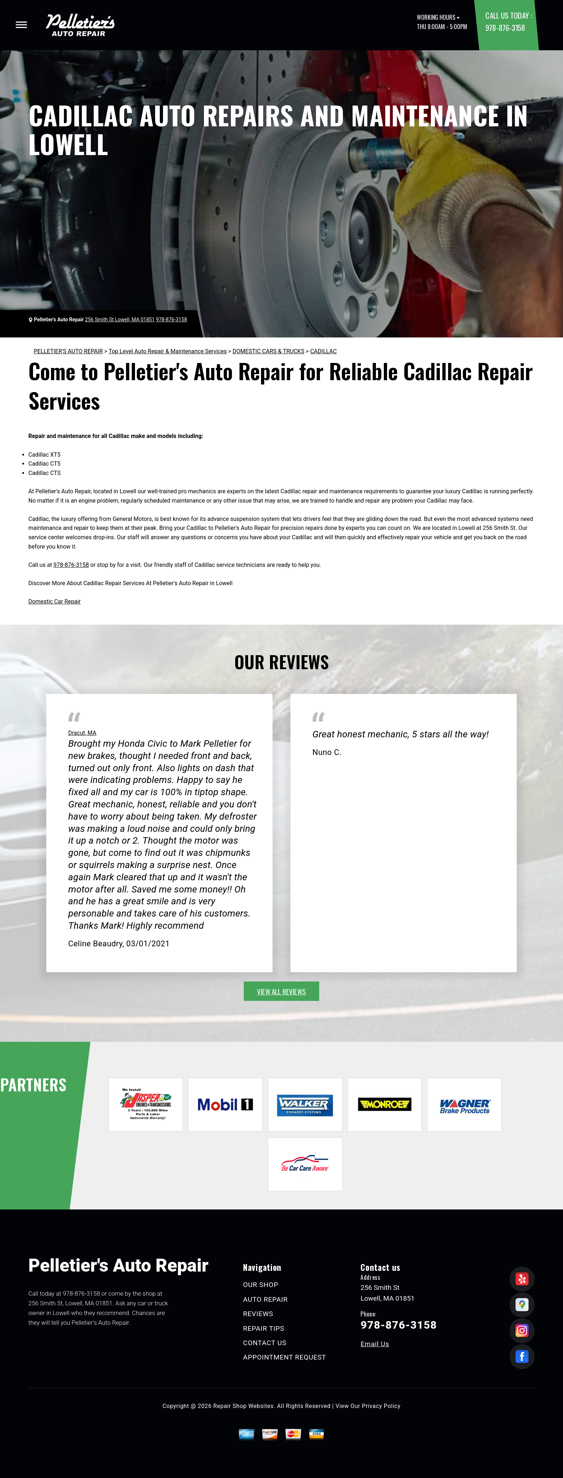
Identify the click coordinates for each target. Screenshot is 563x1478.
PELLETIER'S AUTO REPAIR (68, 351)
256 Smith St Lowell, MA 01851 (120, 319)
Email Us (374, 1344)
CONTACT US (265, 1343)
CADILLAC (323, 351)
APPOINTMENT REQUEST (284, 1357)
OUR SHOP (260, 1285)
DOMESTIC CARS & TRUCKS (268, 351)
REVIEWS (258, 1314)
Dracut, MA (82, 732)
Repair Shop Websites (243, 1406)
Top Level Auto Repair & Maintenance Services (167, 351)
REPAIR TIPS (263, 1328)
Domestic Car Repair (54, 601)
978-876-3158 (505, 27)
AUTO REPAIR (265, 1299)
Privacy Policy (381, 1406)
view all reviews (281, 991)
